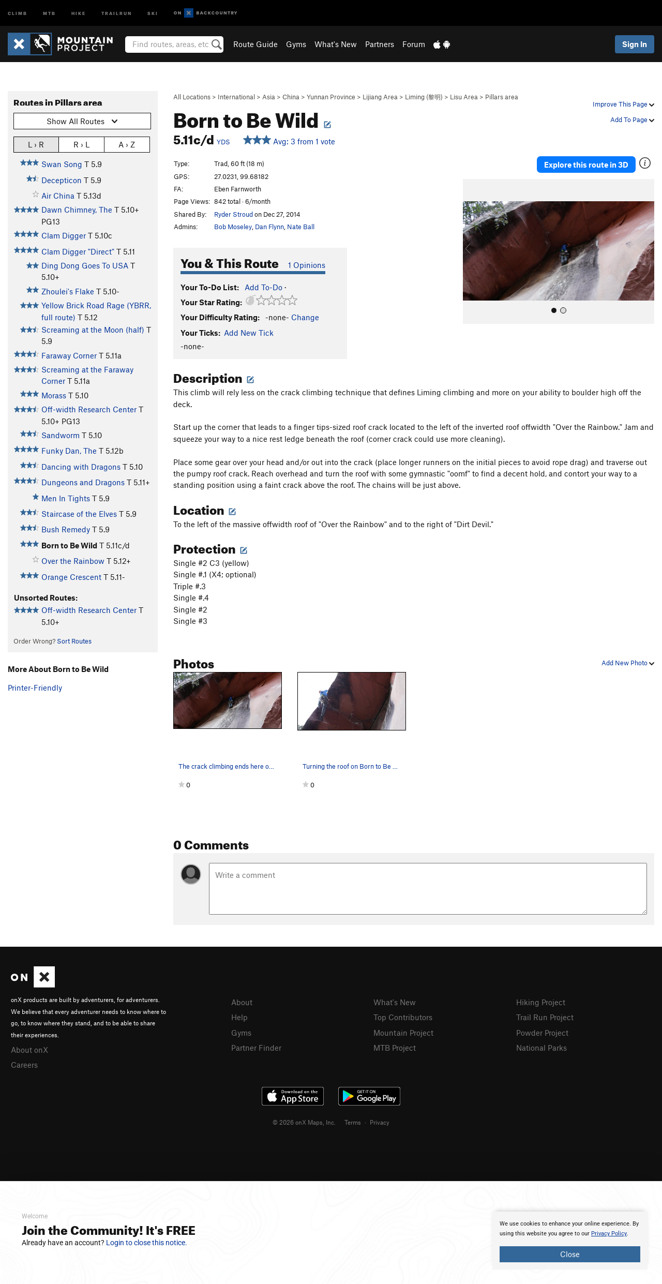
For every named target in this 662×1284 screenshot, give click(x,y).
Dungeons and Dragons (83, 482)
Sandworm (60, 435)
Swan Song (61, 164)
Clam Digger (63, 235)
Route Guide (255, 44)
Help (239, 1017)
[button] (473, 251)
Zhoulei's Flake (67, 291)
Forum (413, 44)
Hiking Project (540, 1002)
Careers (24, 1064)
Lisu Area (464, 97)
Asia (268, 97)
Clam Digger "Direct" (77, 251)
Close (570, 1254)
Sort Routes (74, 641)
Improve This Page (623, 104)
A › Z (126, 144)
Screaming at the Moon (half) (92, 329)
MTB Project (394, 1047)
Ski (152, 12)
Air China (57, 195)
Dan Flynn (269, 226)
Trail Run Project (545, 1017)
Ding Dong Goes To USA (84, 265)
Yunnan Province (331, 97)
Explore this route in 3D (586, 164)
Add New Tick (249, 332)
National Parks (541, 1047)
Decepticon (61, 180)
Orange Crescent (71, 576)
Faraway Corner (69, 355)
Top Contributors (402, 1017)
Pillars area (501, 97)
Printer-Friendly (35, 687)
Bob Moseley (233, 226)
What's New (335, 44)
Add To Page (632, 119)
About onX (29, 1049)
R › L (81, 144)
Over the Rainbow (72, 560)
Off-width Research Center (89, 409)
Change (305, 317)
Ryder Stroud (233, 214)
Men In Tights (65, 498)
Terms (352, 1122)
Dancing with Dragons (81, 466)
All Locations (191, 97)
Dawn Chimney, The (76, 209)
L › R (36, 144)
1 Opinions (306, 265)
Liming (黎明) (424, 97)
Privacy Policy (609, 1233)
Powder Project (542, 1032)
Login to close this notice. (146, 1242)
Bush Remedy (65, 529)
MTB (49, 12)
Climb (17, 12)
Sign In (634, 44)
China (290, 97)
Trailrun (116, 12)
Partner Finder (256, 1047)
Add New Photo (627, 663)
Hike (78, 12)
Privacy (379, 1122)
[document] (570, 1240)
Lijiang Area (380, 97)
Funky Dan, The (69, 450)
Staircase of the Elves (79, 513)
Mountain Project (403, 1032)
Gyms (296, 44)
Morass (53, 395)
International (236, 97)
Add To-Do (263, 287)
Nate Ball (300, 226)
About (241, 1002)
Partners (379, 44)
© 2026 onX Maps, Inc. (304, 1122)
